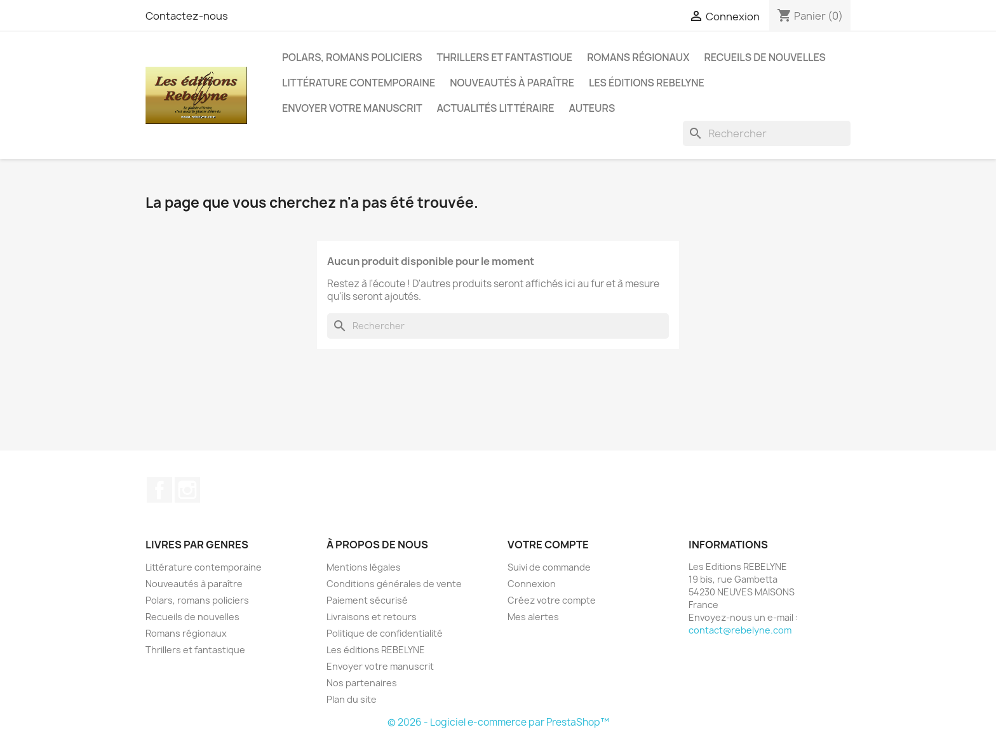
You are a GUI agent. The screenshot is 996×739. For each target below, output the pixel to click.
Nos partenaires (361, 683)
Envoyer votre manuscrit (352, 108)
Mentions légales (363, 567)
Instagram (187, 490)
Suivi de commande (549, 567)
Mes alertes (533, 617)
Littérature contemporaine (358, 83)
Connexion (532, 584)
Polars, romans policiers (352, 57)
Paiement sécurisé (367, 600)
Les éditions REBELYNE (646, 83)
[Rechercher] (767, 133)
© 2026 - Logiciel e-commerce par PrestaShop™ (498, 722)
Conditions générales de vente (394, 584)
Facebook (159, 490)
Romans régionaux (638, 57)
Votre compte (548, 545)
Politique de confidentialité (384, 633)
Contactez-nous (186, 16)
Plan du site (351, 699)
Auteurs (592, 108)
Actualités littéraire (496, 108)
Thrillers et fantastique (505, 57)
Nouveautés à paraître (512, 83)
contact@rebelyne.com (740, 630)
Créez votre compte (552, 600)
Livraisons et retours (371, 617)
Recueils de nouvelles (764, 57)
